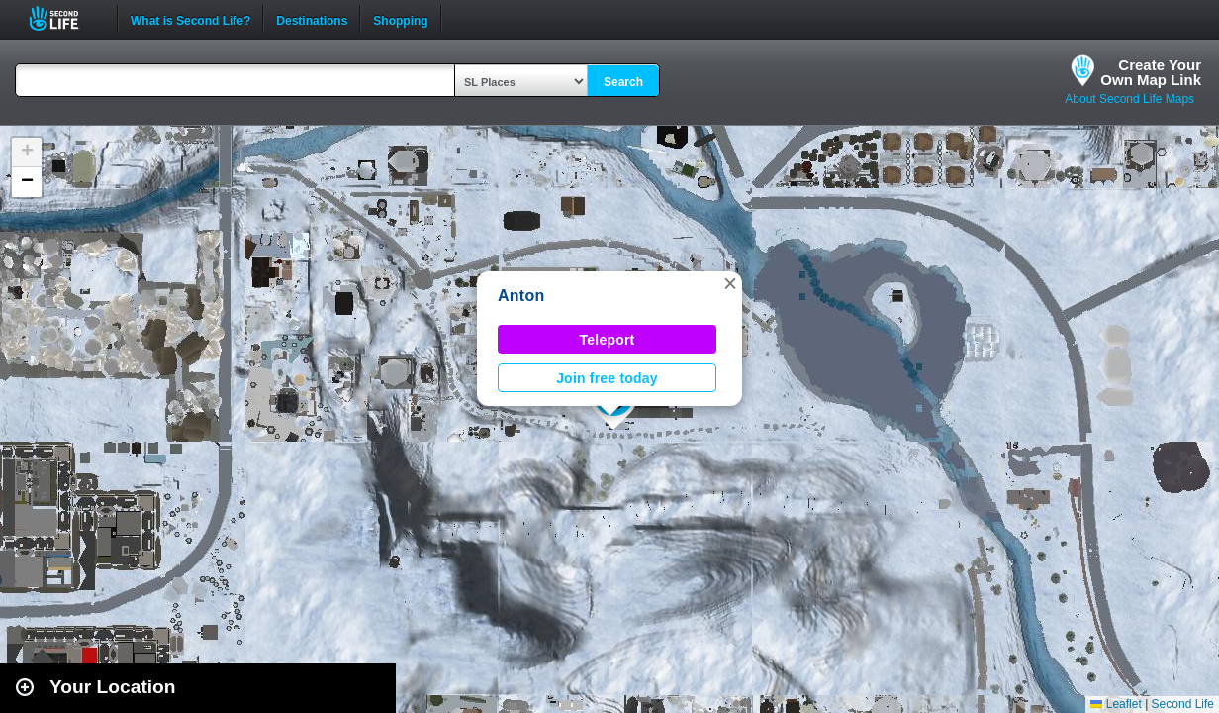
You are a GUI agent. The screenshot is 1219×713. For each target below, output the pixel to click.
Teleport (607, 340)
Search (623, 82)
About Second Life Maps (1129, 99)
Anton (521, 295)
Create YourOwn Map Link (1150, 72)
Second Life (65, 18)
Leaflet (1115, 704)
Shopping (400, 19)
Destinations (311, 19)
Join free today (607, 378)
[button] (730, 283)
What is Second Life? (190, 19)
